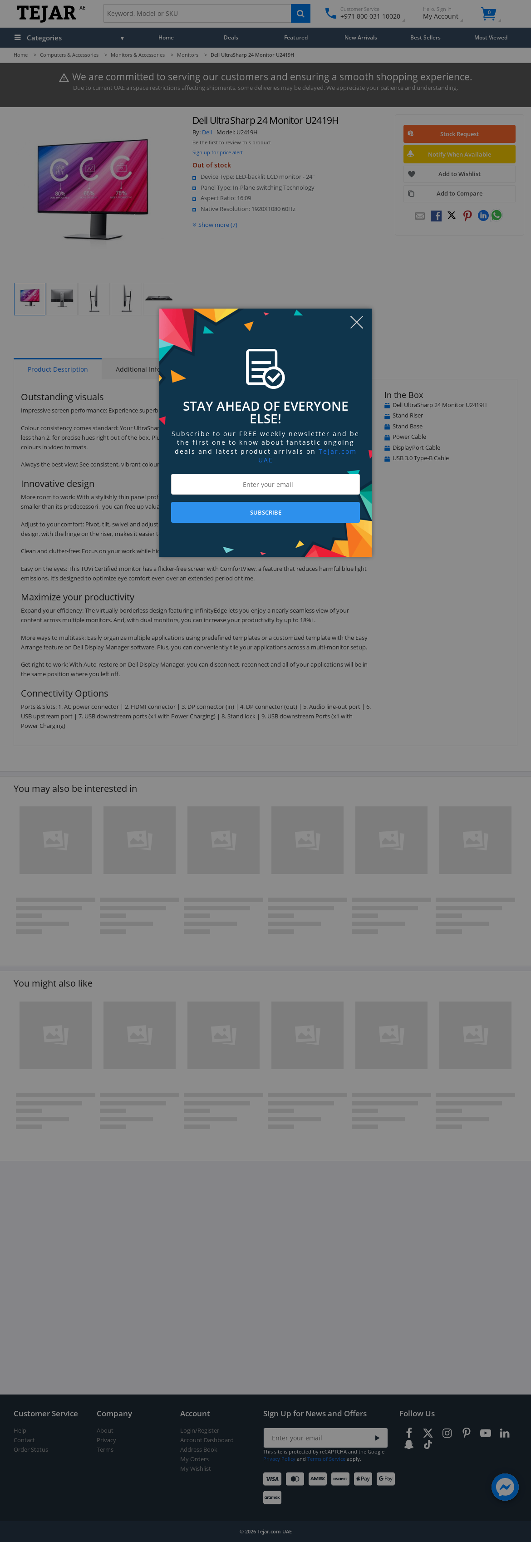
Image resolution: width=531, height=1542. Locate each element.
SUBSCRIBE (265, 512)
